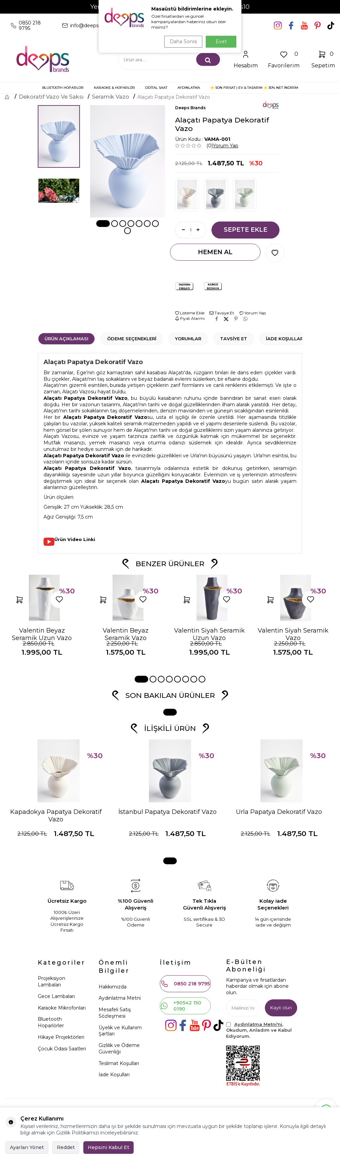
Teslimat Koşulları (119, 1063)
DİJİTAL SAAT (156, 87)
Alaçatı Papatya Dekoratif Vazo (173, 97)
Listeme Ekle (189, 312)
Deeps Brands (190, 107)
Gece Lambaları (56, 996)
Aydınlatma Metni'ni (258, 1024)
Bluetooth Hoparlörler (51, 1022)
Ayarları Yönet (27, 1147)
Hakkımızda (112, 987)
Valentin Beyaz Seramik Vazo (126, 634)
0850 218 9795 (185, 984)
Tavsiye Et (221, 312)
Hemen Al (215, 252)
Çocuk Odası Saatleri (62, 1049)
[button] (103, 223)
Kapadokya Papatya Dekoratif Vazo (56, 815)
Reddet (66, 1147)
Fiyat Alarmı (190, 318)
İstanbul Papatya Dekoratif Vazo (167, 812)
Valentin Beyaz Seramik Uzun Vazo (42, 634)
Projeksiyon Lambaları (51, 981)
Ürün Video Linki (74, 539)
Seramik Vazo (110, 97)
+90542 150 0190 (180, 1006)
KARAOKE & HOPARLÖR (114, 87)
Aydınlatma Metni (120, 998)
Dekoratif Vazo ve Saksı (51, 97)
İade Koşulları (285, 338)
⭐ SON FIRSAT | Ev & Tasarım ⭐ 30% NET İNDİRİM (254, 87)
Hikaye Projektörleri (61, 1037)
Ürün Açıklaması (66, 338)
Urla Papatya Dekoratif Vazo (279, 812)
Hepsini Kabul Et (108, 1147)
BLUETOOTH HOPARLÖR (63, 87)
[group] (127, 161)
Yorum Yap (225, 146)
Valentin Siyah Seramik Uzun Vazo (209, 634)
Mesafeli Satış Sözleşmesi (115, 1012)
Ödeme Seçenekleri (131, 338)
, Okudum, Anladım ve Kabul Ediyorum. (259, 1030)
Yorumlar (188, 338)
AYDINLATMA (188, 87)
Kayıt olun (280, 1007)
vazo (85, 405)
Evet (221, 41)
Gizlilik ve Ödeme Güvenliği (119, 1048)
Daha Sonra (181, 41)
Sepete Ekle (245, 229)
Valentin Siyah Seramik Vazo (293, 634)
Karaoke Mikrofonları (62, 1008)
